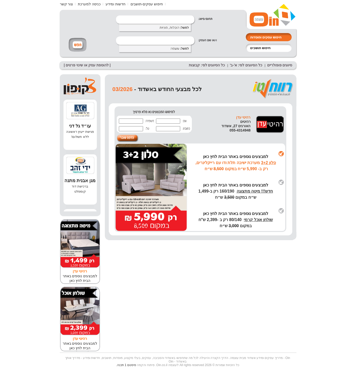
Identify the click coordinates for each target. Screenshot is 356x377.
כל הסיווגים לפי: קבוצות (207, 65)
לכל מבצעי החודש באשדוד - (167, 89)
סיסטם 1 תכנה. (126, 365)
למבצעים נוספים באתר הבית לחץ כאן (235, 156)
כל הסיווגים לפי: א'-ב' (246, 65)
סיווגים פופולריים (279, 65)
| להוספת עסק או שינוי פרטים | (87, 65)
